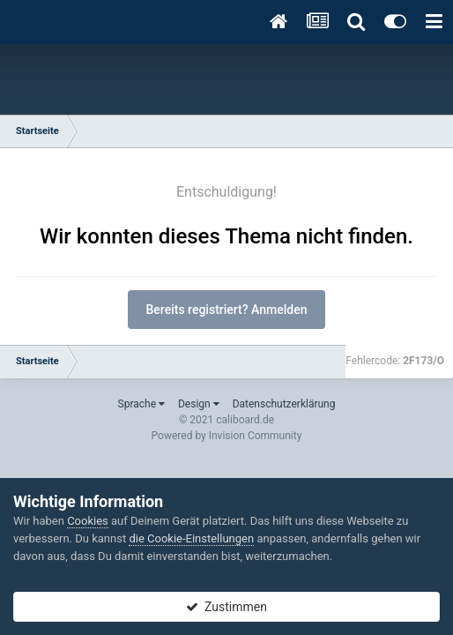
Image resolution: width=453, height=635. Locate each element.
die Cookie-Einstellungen (191, 538)
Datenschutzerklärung (284, 404)
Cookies (87, 520)
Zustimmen (226, 607)
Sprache (141, 404)
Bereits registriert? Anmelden (227, 310)
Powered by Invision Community (227, 436)
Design (198, 404)
